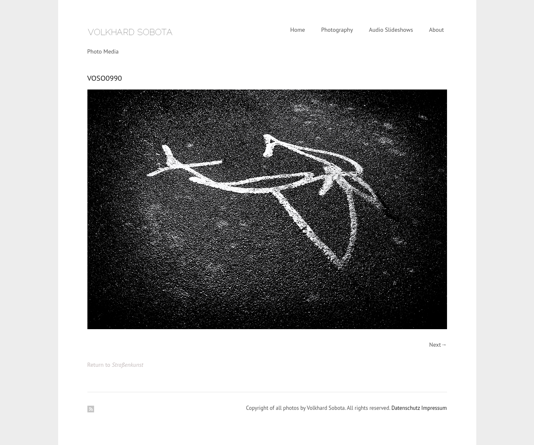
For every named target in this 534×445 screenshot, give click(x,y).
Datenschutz (405, 408)
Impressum (434, 408)
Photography (337, 29)
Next (435, 344)
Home (297, 29)
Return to (115, 364)
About (436, 29)
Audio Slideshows (391, 29)
